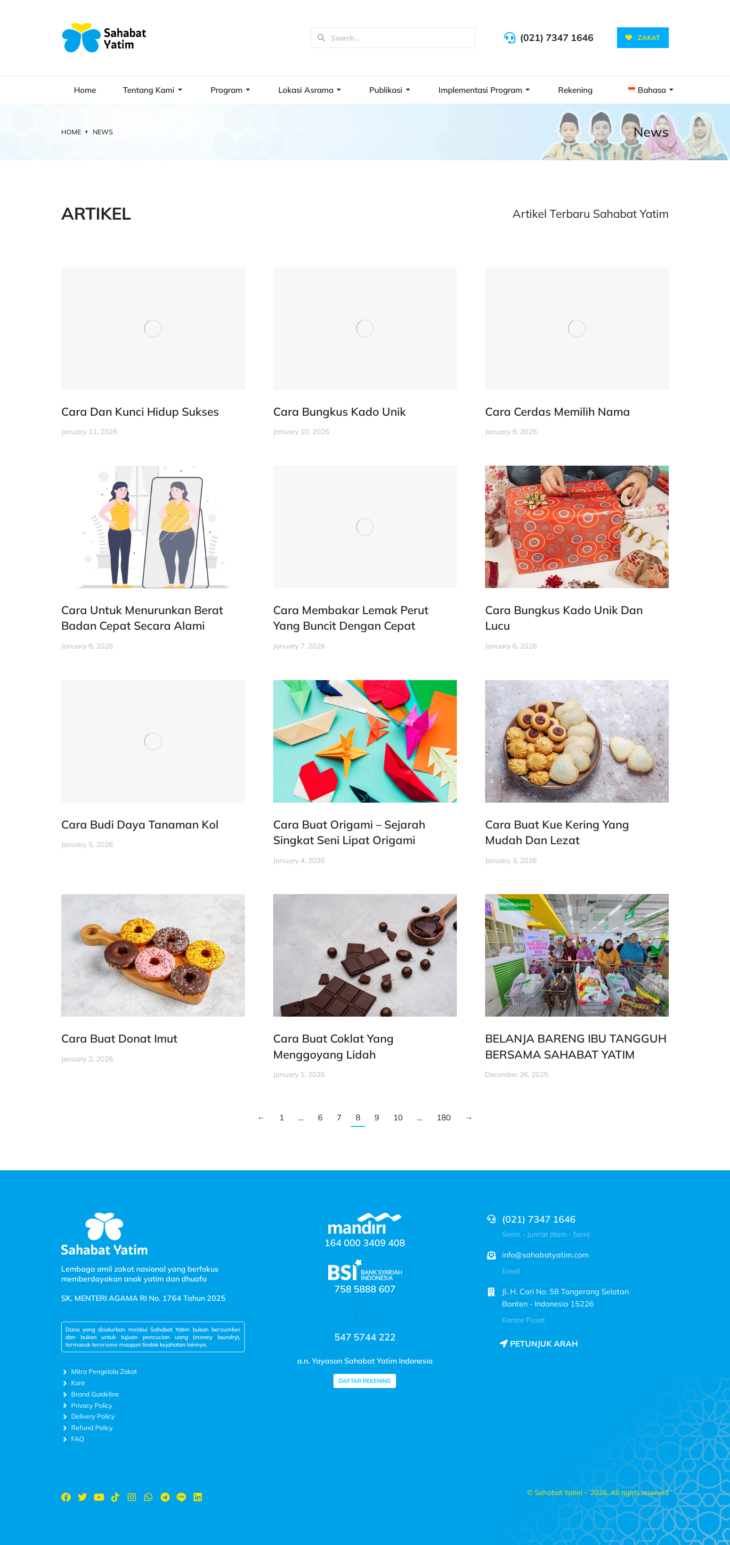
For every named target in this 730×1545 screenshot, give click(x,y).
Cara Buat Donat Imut (119, 1038)
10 (398, 1117)
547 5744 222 (365, 1337)
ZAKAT (642, 37)
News (651, 131)
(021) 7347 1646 (556, 37)
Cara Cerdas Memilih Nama (557, 411)
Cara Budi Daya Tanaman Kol (140, 824)
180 (444, 1117)
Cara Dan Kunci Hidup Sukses (140, 411)
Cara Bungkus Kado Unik (339, 411)
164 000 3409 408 (364, 1243)
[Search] (321, 38)
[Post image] (153, 328)
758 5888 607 (365, 1289)
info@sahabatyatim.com (545, 1254)
